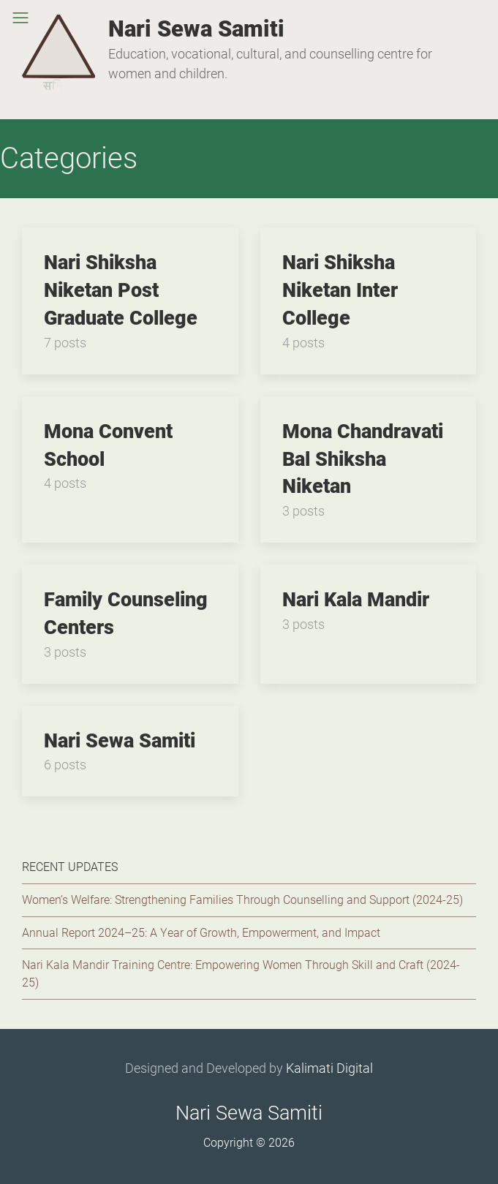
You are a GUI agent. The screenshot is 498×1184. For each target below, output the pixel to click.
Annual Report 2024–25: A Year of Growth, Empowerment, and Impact (201, 933)
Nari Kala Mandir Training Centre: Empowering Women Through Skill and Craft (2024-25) (241, 973)
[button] (20, 17)
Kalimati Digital (329, 1068)
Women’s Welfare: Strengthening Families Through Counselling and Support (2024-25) (242, 900)
